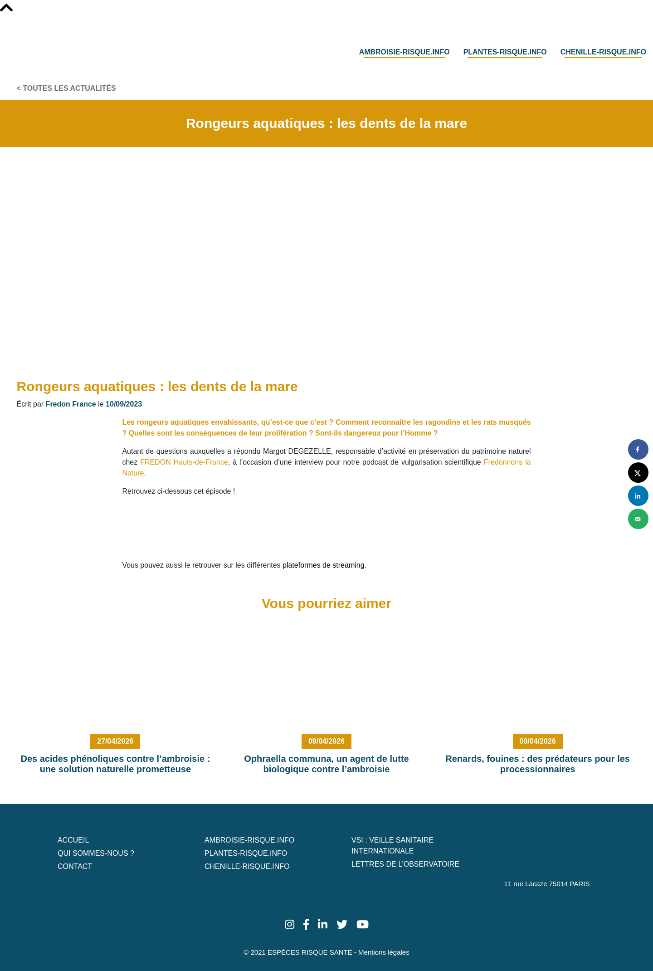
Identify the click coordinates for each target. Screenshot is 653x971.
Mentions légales (383, 952)
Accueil (73, 840)
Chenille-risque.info (603, 52)
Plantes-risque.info (505, 52)
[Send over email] (638, 519)
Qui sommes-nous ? (96, 853)
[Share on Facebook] (638, 449)
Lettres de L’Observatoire (405, 864)
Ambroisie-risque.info (404, 52)
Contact (75, 866)
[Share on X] (638, 472)
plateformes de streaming (324, 565)
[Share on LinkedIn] (638, 496)
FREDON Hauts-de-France (184, 462)
